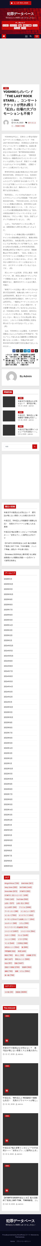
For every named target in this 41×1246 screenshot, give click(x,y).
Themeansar (19, 1237)
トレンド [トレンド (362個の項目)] (10, 939)
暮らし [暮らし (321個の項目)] (19, 955)
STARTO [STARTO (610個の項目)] (25, 891)
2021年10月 (8, 840)
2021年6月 (8, 861)
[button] (31, 36)
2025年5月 (8, 620)
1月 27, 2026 (22, 406)
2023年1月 (8, 763)
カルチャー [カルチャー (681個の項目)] (11, 923)
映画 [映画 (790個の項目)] (9, 955)
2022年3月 (8, 814)
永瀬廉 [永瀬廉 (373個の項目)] (31, 955)
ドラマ (24, 28)
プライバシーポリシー (24, 1241)
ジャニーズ (13, 25)
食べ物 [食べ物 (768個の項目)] (9, 975)
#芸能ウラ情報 (19, 126)
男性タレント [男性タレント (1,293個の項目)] (22, 959)
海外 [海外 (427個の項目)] (9, 959)
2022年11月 (8, 773)
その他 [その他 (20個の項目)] (9, 992)
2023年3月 (8, 753)
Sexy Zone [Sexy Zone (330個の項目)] (11, 887)
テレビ (35, 25)
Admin (16, 120)
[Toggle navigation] (26, 36)
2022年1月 (8, 825)
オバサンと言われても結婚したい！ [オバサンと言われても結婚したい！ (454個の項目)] (19, 919)
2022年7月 (8, 794)
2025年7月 (8, 609)
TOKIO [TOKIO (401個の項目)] (9, 899)
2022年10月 (8, 779)
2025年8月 (8, 604)
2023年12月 (8, 707)
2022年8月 (8, 789)
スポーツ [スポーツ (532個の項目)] (10, 935)
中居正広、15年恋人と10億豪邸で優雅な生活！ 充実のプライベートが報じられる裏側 (20, 523)
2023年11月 (8, 712)
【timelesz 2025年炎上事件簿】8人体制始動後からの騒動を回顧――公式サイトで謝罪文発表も (20, 557)
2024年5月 (8, 681)
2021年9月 (8, 845)
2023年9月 (8, 722)
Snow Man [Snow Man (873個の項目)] (11, 891)
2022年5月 (8, 804)
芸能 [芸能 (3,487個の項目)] (19, 963)
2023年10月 (8, 717)
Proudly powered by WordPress (13, 1235)
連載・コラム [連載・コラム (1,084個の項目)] (22, 971)
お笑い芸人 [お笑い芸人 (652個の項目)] (23, 903)
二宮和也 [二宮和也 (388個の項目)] (22, 943)
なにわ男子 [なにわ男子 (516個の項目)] (11, 907)
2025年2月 (8, 635)
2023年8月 (8, 727)
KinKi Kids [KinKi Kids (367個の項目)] (27, 883)
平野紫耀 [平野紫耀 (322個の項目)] (10, 951)
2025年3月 (8, 630)
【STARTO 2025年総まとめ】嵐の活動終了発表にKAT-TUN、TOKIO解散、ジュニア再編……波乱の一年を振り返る (20, 546)
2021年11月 (8, 835)
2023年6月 (8, 738)
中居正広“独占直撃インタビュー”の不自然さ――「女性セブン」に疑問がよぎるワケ (20, 535)
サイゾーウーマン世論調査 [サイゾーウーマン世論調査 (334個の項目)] (16, 927)
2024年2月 (8, 697)
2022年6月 (8, 799)
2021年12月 (8, 830)
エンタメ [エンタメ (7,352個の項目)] (10, 915)
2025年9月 (8, 599)
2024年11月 (8, 650)
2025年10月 (8, 594)
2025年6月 (8, 615)
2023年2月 (8, 758)
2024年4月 (8, 686)
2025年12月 (8, 584)
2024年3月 (8, 691)
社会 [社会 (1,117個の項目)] (8, 963)
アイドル (17, 28)
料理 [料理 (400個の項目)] (22, 951)
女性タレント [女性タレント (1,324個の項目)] (12, 947)
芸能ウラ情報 (27, 25)
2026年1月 (8, 579)
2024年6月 (8, 676)
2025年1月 (8, 640)
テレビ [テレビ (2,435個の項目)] (23, 935)
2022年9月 (8, 784)
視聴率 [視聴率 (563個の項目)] (26, 967)
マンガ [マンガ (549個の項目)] (9, 943)
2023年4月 (8, 748)
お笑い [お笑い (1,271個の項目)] (9, 903)
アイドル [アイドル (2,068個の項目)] (25, 907)
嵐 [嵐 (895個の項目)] (25, 947)
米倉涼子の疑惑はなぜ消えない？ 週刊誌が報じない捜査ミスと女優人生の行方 (19, 1050)
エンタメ (5, 25)
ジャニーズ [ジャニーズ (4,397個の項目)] (11, 931)
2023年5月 (8, 743)
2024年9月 (8, 661)
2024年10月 (8, 656)
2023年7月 (8, 733)
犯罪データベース (20, 14)
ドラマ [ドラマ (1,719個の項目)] (22, 939)
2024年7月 (8, 671)
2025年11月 (8, 589)
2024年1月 (8, 702)
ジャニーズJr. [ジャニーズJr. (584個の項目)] (28, 931)
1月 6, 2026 (22, 434)
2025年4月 (8, 625)
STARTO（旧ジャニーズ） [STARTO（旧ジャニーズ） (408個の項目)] (16, 895)
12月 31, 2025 (10, 1204)
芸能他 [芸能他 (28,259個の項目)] (21, 992)
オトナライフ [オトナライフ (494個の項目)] (26, 915)
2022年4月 (8, 809)
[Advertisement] (20, 60)
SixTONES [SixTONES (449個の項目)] (26, 887)
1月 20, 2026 (22, 420)
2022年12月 (8, 768)
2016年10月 (8, 866)
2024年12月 (8, 645)
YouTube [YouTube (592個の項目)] (22, 899)
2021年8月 (8, 850)
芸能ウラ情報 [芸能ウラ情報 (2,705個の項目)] (12, 967)
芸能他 (6, 88)
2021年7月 (8, 855)
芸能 (20, 25)
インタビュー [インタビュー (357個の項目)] (28, 911)
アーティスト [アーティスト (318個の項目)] (11, 911)
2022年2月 (8, 820)
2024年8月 (8, 666)
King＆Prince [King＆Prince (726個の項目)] (12, 883)
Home (12, 1241)
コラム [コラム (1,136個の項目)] (24, 923)
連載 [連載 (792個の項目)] (9, 971)
